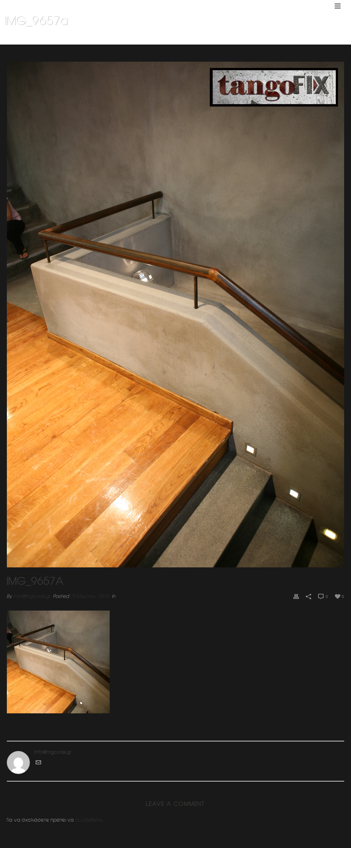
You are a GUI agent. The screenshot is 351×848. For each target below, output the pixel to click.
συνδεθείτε (89, 820)
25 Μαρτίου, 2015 (89, 596)
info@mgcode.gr (31, 596)
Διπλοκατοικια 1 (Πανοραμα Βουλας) (274, 38)
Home (225, 38)
